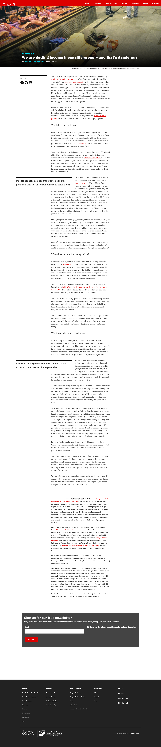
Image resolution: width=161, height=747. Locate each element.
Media (124, 3)
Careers (24, 709)
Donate (155, 3)
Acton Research (27, 701)
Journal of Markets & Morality (79, 709)
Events (98, 3)
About (87, 3)
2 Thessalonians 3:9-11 (92, 158)
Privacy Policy (135, 734)
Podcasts (96, 697)
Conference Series (51, 701)
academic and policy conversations (64, 79)
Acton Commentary (29, 54)
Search (135, 3)
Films (95, 701)
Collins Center (26, 713)
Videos (96, 693)
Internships (25, 717)
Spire (71, 701)
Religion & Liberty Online (77, 697)
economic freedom (81, 183)
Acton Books (74, 705)
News (23, 721)
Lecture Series (50, 697)
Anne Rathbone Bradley (34, 61)
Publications (111, 3)
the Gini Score (68, 264)
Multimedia (99, 689)
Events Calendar (51, 693)
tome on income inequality (74, 82)
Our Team (25, 705)
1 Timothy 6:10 (80, 144)
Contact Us (123, 698)
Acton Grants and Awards (30, 697)
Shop (145, 3)
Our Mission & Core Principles (31, 693)
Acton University (51, 705)
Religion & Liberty (75, 693)
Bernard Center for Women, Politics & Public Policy (80, 545)
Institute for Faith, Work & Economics (68, 530)
